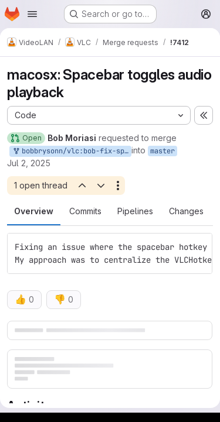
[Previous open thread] (81, 185)
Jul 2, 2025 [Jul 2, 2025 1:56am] (28, 163)
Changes (186, 211)
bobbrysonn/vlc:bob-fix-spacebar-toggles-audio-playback (71, 151)
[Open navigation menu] (32, 14)
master (162, 151)
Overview (33, 211)
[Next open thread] (101, 185)
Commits (85, 211)
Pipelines (135, 211)
